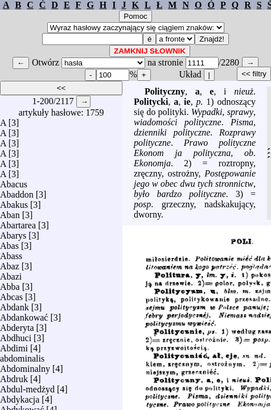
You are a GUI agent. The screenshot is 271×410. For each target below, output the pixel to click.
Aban (10, 212)
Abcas (11, 294)
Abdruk (14, 376)
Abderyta (17, 325)
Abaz (9, 263)
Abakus (14, 202)
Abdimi (14, 345)
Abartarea (18, 222)
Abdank (14, 304)
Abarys (13, 232)
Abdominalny (25, 366)
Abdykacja (19, 396)
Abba (10, 284)
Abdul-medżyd (27, 386)
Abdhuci (15, 335)
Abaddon (17, 191)
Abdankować (24, 314)
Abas (9, 243)
